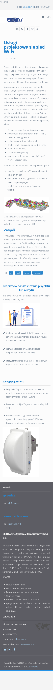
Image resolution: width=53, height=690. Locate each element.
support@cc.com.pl (27, 644)
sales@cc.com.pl (28, 6)
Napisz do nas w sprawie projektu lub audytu (26, 288)
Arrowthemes (33, 666)
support (14, 523)
